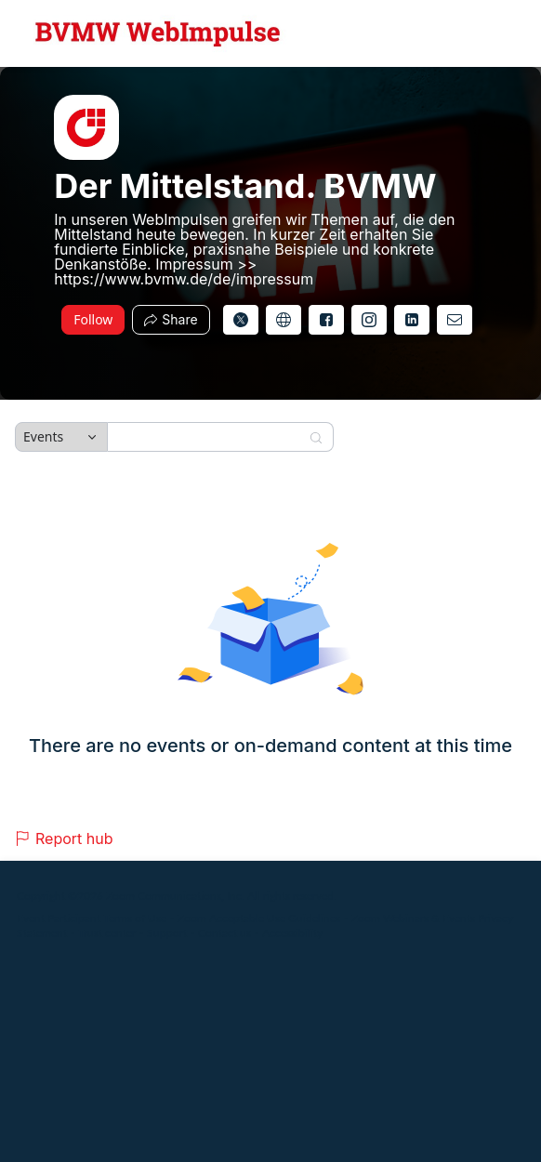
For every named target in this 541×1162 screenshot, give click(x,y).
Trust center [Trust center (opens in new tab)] (107, 933)
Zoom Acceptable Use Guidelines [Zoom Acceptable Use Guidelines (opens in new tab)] (259, 918)
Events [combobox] (43, 436)
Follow (92, 319)
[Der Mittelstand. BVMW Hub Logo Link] (158, 33)
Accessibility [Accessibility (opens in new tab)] (292, 933)
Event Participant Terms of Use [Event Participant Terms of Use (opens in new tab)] (91, 918)
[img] (86, 127)
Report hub (64, 838)
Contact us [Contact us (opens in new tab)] (224, 933)
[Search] (208, 437)
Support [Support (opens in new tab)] (167, 933)
